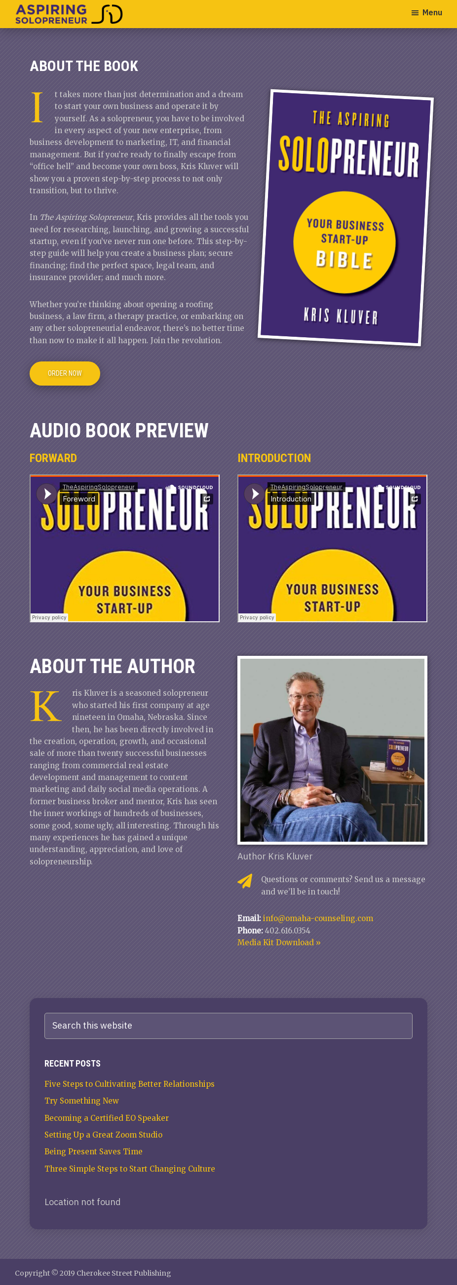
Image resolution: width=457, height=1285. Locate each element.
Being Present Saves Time (93, 1151)
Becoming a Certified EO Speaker (106, 1118)
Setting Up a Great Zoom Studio (103, 1135)
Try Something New (81, 1101)
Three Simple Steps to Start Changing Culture (129, 1169)
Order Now (65, 373)
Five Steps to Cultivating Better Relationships (129, 1084)
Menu (432, 12)
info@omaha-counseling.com (318, 918)
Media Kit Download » (279, 942)
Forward (53, 458)
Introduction (274, 458)
